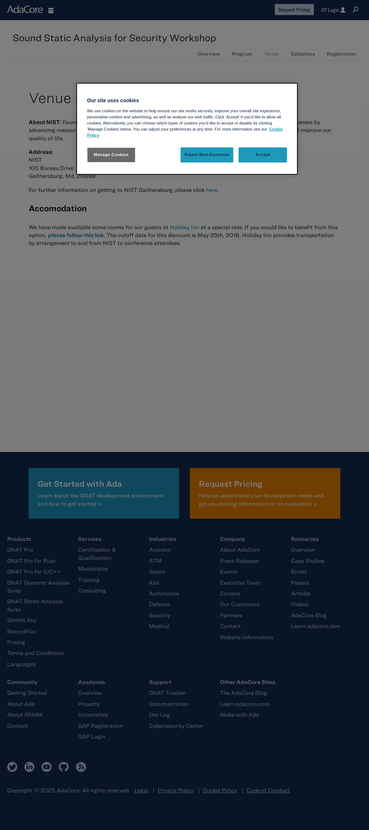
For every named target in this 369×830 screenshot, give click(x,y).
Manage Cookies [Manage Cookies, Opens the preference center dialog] (111, 154)
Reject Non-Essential (206, 154)
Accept (262, 154)
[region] (187, 129)
